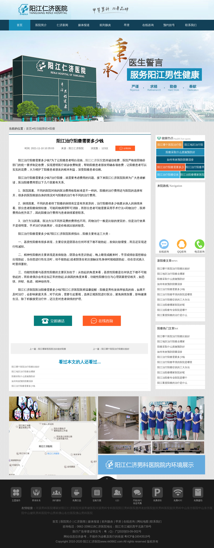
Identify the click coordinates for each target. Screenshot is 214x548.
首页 (19, 25)
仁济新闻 (62, 25)
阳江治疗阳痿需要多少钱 (23, 386)
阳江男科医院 (127, 508)
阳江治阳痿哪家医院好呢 (171, 304)
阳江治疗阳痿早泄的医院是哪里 (174, 294)
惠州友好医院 (144, 508)
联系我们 (191, 25)
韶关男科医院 (161, 508)
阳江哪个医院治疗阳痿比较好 (115, 349)
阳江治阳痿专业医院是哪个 (172, 309)
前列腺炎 (105, 25)
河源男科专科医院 (107, 508)
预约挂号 (169, 25)
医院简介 (41, 25)
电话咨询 (200, 246)
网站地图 (143, 521)
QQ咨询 (182, 246)
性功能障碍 (40, 128)
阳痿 (52, 128)
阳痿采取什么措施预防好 (23, 376)
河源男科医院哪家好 (48, 508)
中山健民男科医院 (35, 512)
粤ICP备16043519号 (137, 536)
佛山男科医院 (84, 512)
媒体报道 (84, 25)
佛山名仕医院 (67, 512)
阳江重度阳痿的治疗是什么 (172, 315)
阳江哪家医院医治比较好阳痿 (52, 349)
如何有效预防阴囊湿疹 (22, 381)
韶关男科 (175, 508)
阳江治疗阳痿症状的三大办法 (173, 299)
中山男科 (52, 512)
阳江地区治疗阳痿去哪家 (23, 371)
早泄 (126, 25)
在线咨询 (148, 25)
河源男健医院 (87, 508)
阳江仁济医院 (94, 160)
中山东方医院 (189, 508)
